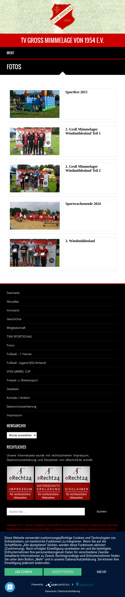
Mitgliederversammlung (22, 529)
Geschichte (14, 319)
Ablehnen (23, 572)
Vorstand (13, 310)
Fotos (10, 345)
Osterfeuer (80, 529)
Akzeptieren (62, 572)
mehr (101, 572)
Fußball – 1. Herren (19, 354)
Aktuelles (13, 302)
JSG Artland (108, 529)
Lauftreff (52, 525)
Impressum (14, 415)
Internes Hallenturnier (92, 525)
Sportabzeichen (63, 529)
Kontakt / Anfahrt (18, 398)
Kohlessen (94, 529)
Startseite (13, 293)
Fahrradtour (45, 529)
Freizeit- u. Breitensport (22, 380)
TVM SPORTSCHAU (19, 336)
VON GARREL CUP (19, 371)
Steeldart (13, 389)
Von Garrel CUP (68, 525)
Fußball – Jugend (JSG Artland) (26, 363)
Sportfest (112, 525)
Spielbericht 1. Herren (20, 525)
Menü (10, 52)
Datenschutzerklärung (21, 406)
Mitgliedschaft (16, 328)
